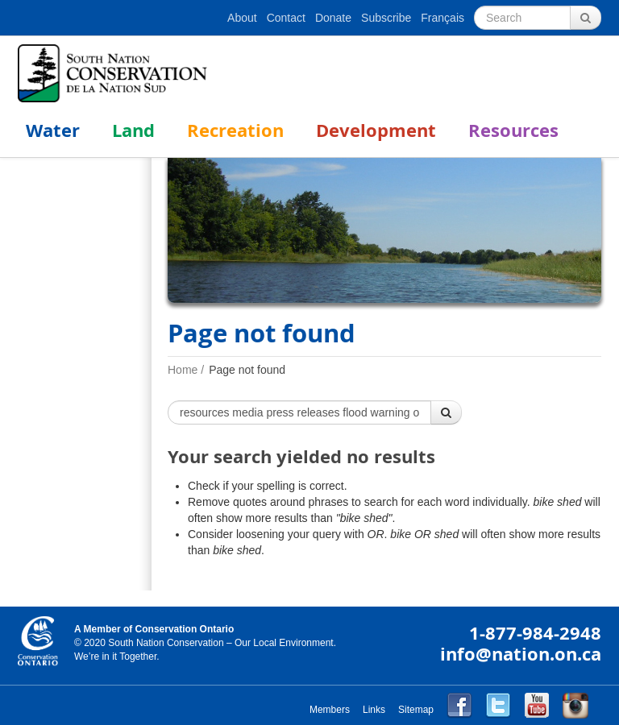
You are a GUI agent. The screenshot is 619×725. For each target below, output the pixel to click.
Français (442, 17)
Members (330, 709)
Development (376, 130)
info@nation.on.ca (520, 653)
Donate (333, 17)
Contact (286, 17)
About (242, 17)
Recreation (235, 130)
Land (133, 130)
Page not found (247, 369)
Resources (513, 130)
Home (182, 369)
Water (53, 130)
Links (374, 709)
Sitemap (416, 709)
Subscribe (386, 17)
